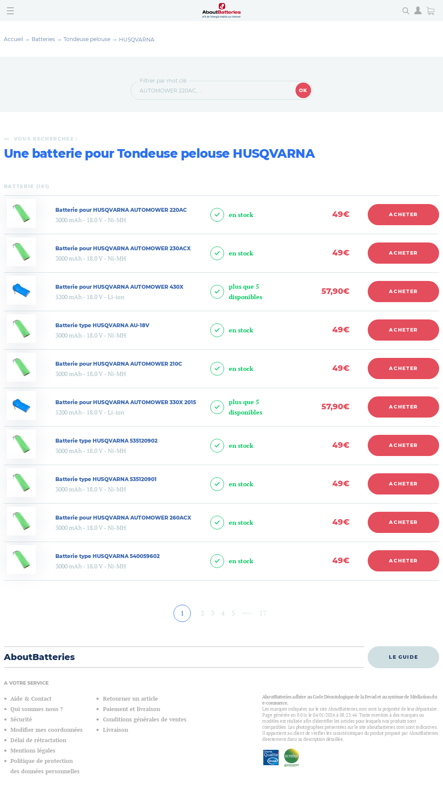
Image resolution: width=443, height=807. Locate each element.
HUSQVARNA (136, 39)
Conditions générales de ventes (144, 719)
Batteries (43, 39)
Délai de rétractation (38, 740)
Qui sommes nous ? (36, 709)
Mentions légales (32, 750)
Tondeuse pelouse (87, 39)
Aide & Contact (30, 698)
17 (263, 613)
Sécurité (21, 719)
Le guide (403, 657)
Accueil (13, 39)
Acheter (403, 214)
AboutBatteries (39, 657)
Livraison (115, 730)
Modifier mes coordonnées (46, 730)
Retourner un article (130, 698)
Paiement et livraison (131, 709)
